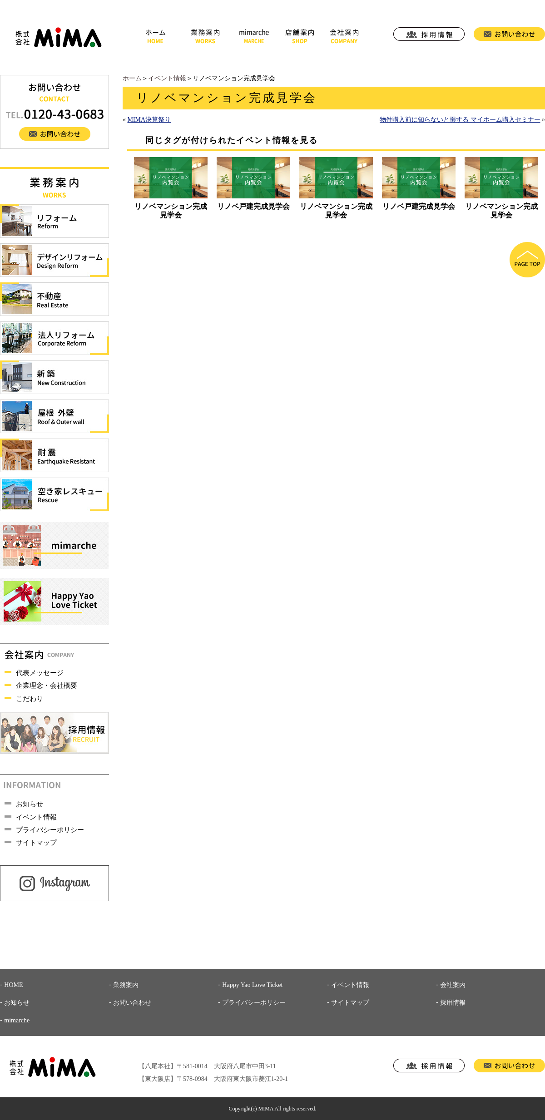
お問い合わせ (132, 1002)
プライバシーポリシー (50, 830)
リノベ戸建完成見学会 (253, 206)
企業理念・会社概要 (46, 685)
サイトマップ (36, 842)
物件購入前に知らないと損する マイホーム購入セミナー (460, 119)
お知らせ (29, 804)
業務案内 (126, 985)
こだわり (29, 698)
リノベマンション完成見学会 (170, 210)
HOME (13, 985)
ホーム (132, 78)
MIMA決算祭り (149, 119)
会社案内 (453, 985)
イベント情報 (167, 78)
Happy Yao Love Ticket (252, 985)
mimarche (17, 1020)
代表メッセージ (40, 672)
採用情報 (453, 1002)
